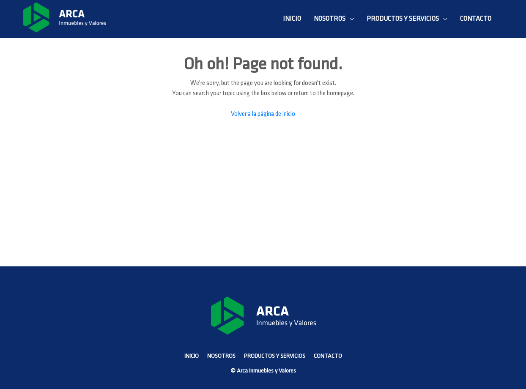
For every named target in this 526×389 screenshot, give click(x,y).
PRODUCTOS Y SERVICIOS (403, 19)
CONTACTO (475, 19)
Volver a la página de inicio (263, 114)
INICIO (292, 19)
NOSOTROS (329, 19)
